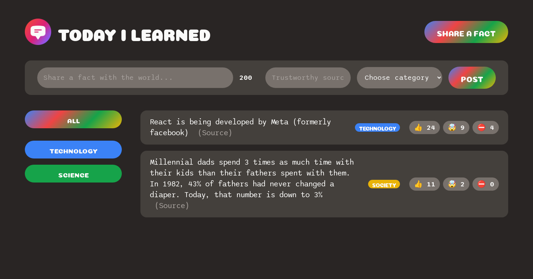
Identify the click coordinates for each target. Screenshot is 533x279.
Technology (73, 150)
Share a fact (466, 32)
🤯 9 (456, 128)
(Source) (214, 133)
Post (472, 78)
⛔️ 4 (485, 128)
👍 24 (424, 128)
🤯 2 (456, 184)
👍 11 (424, 184)
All (73, 120)
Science (73, 174)
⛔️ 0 (485, 184)
